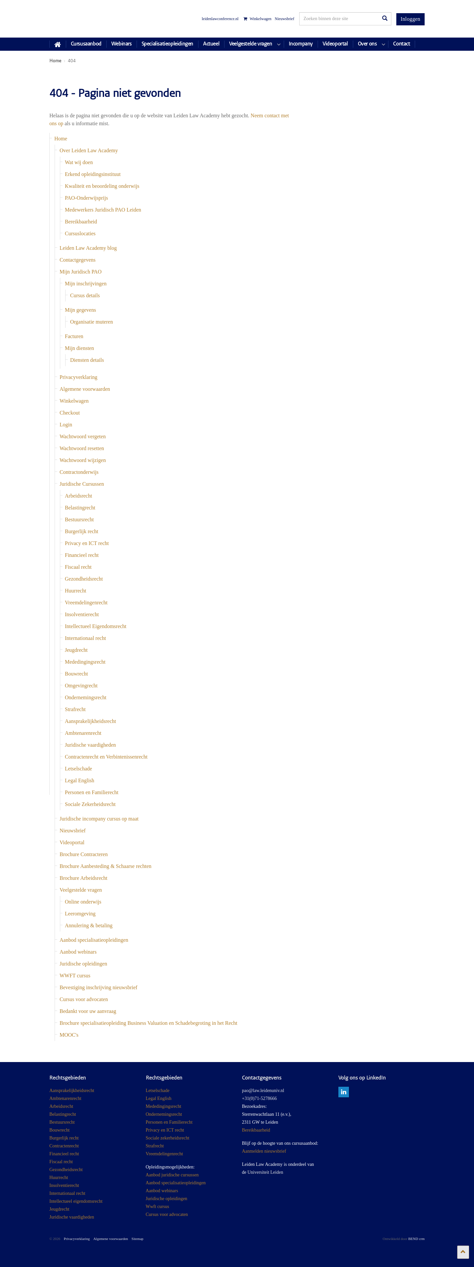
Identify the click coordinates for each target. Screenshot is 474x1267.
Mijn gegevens (80, 310)
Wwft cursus (157, 1206)
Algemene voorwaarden (85, 389)
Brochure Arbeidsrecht (83, 878)
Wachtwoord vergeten (83, 436)
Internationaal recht (85, 638)
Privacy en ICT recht (87, 543)
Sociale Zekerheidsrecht (90, 804)
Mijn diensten (79, 348)
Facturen (74, 336)
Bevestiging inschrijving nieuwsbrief (98, 987)
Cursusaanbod (86, 44)
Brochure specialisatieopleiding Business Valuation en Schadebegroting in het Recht (148, 1023)
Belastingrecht (80, 507)
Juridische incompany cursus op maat (99, 818)
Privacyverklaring (78, 377)
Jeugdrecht (76, 650)
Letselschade (78, 768)
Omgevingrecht (81, 685)
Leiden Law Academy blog (88, 248)
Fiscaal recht (78, 567)
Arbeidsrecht (78, 496)
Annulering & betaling (89, 925)
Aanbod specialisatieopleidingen (94, 940)
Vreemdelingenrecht (86, 602)
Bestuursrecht (79, 519)
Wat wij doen (79, 162)
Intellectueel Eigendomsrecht (95, 626)
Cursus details (85, 295)
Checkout (70, 413)
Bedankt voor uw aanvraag (88, 1011)
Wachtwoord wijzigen (83, 460)
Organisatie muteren (91, 322)
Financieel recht (82, 555)
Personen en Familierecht (91, 792)
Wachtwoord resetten (82, 448)
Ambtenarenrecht (83, 733)
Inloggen (410, 19)
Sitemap (138, 1239)
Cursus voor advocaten (84, 999)
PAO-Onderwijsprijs (86, 198)
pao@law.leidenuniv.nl (263, 1090)
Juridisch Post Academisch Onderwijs (73, 18)
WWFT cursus (75, 975)
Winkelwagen (258, 19)
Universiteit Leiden (265, 1172)
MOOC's (69, 1035)
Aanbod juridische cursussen (172, 1174)
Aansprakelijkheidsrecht (90, 721)
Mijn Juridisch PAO (80, 271)
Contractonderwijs (79, 472)
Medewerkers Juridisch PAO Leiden (103, 210)
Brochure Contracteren (84, 854)
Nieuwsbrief (284, 19)
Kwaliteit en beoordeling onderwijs (102, 186)
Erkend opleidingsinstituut (92, 174)
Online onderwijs (83, 902)
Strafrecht (75, 709)
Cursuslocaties (80, 233)
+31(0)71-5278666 (259, 1098)
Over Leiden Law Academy (89, 150)
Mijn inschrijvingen (86, 283)
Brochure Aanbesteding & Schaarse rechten (105, 866)
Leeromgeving (80, 913)
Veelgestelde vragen (81, 890)
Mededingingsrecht (85, 662)
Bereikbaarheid (81, 221)
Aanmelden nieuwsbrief (264, 1151)
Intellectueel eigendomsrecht (75, 1201)
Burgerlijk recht (81, 531)
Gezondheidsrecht (84, 579)
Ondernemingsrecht (85, 697)
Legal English (79, 780)
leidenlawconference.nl (220, 18)
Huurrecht (75, 590)
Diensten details (87, 360)
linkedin (343, 1092)
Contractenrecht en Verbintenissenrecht (106, 757)
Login (66, 424)
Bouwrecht (76, 674)
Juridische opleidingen (83, 963)
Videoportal (72, 842)
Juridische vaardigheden (90, 745)
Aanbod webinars (78, 952)
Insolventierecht (82, 614)
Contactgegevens (77, 260)
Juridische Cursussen (82, 484)
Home (60, 138)
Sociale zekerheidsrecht (168, 1138)
